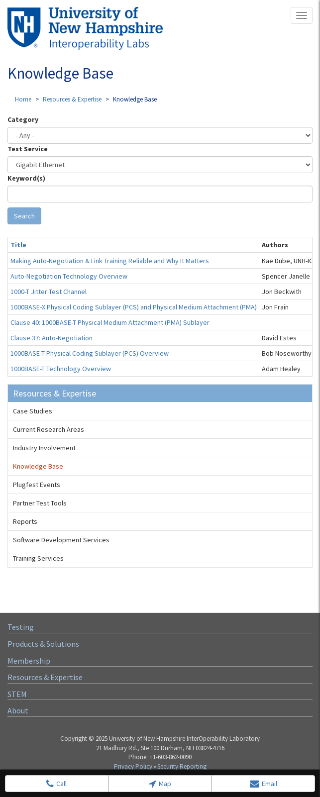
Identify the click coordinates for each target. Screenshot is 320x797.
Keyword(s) (26, 178)
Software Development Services (61, 539)
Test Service (27, 148)
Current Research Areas (48, 429)
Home (23, 99)
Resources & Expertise (72, 99)
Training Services (38, 558)
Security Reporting (182, 766)
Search (24, 215)
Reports (25, 521)
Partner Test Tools (40, 502)
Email (263, 784)
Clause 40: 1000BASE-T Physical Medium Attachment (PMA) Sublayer (110, 322)
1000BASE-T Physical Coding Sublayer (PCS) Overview (89, 353)
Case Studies (32, 410)
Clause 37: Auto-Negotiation (51, 337)
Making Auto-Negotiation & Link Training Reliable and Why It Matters (109, 260)
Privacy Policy (133, 766)
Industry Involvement (44, 447)
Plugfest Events (36, 484)
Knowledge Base (38, 466)
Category (22, 119)
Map (160, 784)
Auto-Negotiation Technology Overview (68, 276)
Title (18, 244)
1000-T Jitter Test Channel (48, 291)
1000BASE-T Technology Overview (60, 368)
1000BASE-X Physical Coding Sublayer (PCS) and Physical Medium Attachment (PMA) (133, 306)
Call (56, 784)
